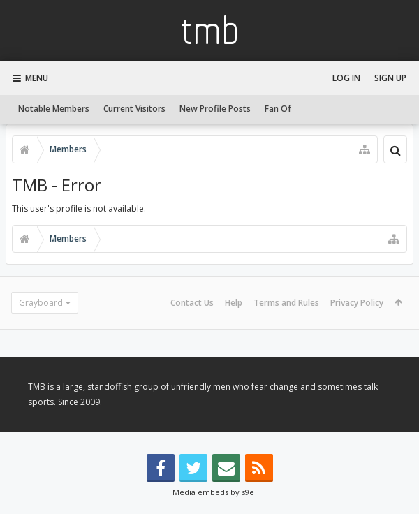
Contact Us (192, 303)
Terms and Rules (286, 303)
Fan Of (278, 109)
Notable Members (53, 109)
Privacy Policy (356, 303)
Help (233, 303)
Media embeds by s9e (213, 492)
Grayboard (41, 303)
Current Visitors (134, 109)
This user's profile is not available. (79, 208)
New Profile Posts (215, 109)
